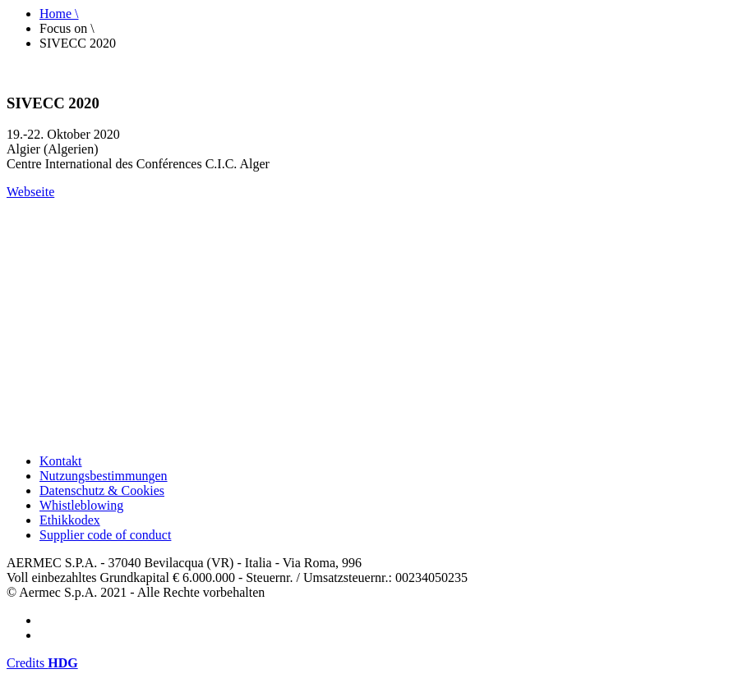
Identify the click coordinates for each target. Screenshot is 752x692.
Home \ (59, 14)
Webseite (30, 192)
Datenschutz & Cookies (101, 490)
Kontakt (60, 461)
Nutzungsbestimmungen (103, 476)
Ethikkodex (69, 520)
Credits (42, 663)
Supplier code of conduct (105, 535)
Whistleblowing (81, 505)
